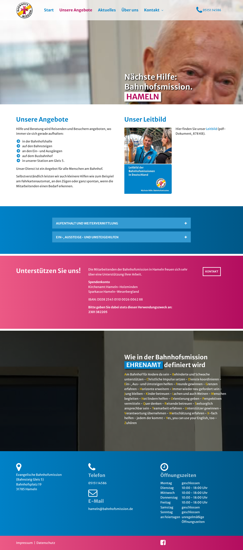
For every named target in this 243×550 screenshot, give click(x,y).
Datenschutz (45, 543)
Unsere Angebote (75, 10)
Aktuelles (107, 10)
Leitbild (211, 129)
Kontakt (151, 10)
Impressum (24, 543)
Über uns (130, 10)
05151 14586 (97, 483)
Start (49, 10)
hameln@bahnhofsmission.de (110, 509)
